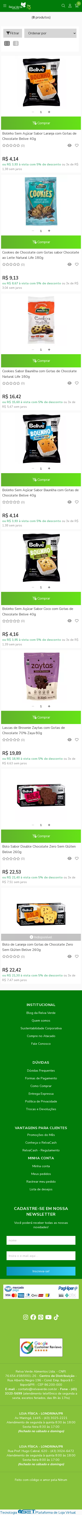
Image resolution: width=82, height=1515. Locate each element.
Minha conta (41, 1166)
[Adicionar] (49, 112)
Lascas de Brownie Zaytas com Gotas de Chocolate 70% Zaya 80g (33, 730)
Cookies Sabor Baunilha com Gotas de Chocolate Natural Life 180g (39, 374)
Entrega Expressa (41, 1093)
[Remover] (32, 112)
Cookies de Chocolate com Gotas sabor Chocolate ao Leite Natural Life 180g (40, 255)
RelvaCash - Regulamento (41, 1150)
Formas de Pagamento (41, 1078)
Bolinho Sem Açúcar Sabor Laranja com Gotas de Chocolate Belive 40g (39, 136)
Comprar (41, 123)
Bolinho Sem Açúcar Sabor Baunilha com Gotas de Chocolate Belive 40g (40, 493)
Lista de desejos (41, 1189)
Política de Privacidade (41, 1101)
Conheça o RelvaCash (41, 1142)
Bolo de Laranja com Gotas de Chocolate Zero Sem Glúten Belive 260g (37, 947)
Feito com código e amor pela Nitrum (41, 1480)
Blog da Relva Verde (41, 1013)
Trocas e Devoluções (41, 1109)
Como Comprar (41, 1086)
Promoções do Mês (41, 1135)
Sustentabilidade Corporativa (41, 1028)
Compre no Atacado (41, 1036)
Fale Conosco (41, 1043)
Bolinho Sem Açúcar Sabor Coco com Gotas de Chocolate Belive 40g (37, 611)
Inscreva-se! (41, 1271)
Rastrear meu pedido (41, 1181)
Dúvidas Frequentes (41, 1070)
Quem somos (41, 1020)
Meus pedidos (41, 1174)
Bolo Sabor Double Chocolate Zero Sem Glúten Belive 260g (39, 849)
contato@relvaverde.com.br (38, 1389)
